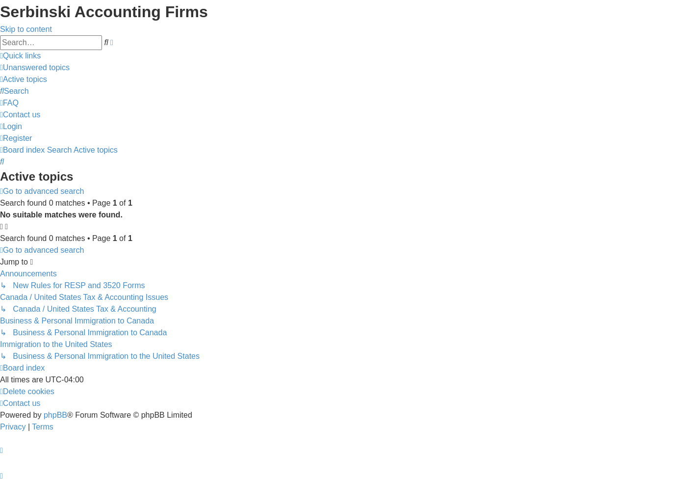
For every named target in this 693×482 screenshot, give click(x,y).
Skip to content (26, 29)
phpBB (55, 415)
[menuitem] (35, 67)
